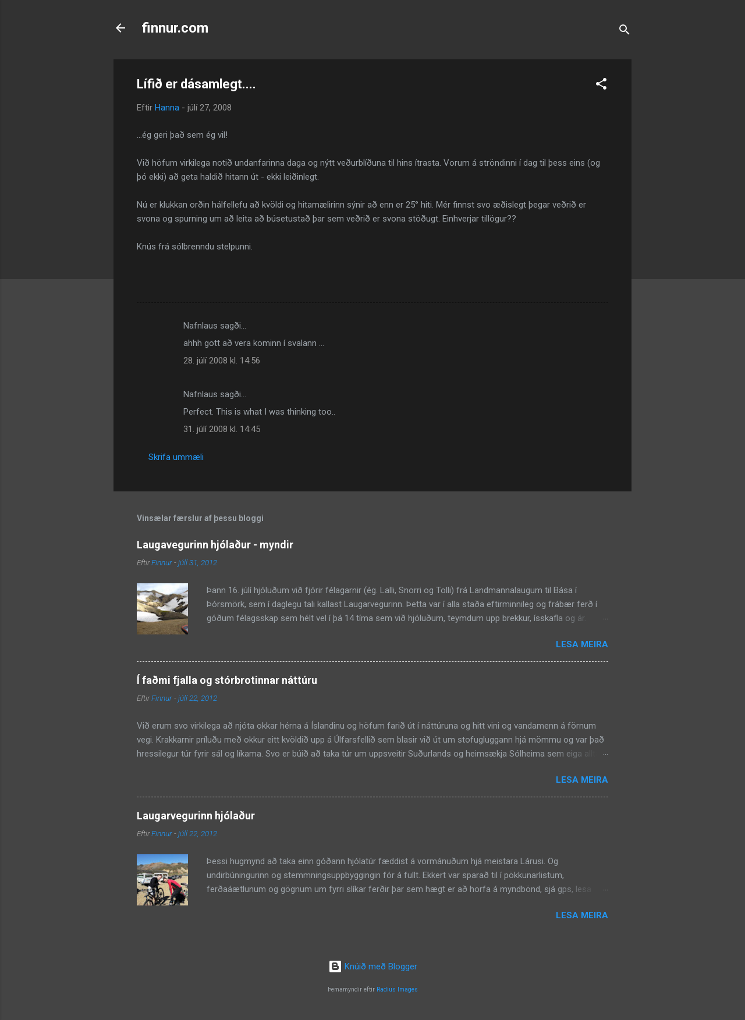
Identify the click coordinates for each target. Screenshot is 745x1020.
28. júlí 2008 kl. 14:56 (221, 360)
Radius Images (397, 989)
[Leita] (625, 31)
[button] (601, 86)
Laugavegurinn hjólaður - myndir (215, 544)
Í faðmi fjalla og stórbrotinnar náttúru (227, 680)
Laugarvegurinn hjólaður (196, 815)
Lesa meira (582, 644)
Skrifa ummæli (176, 457)
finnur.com (174, 28)
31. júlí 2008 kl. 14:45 (221, 429)
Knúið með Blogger (372, 966)
